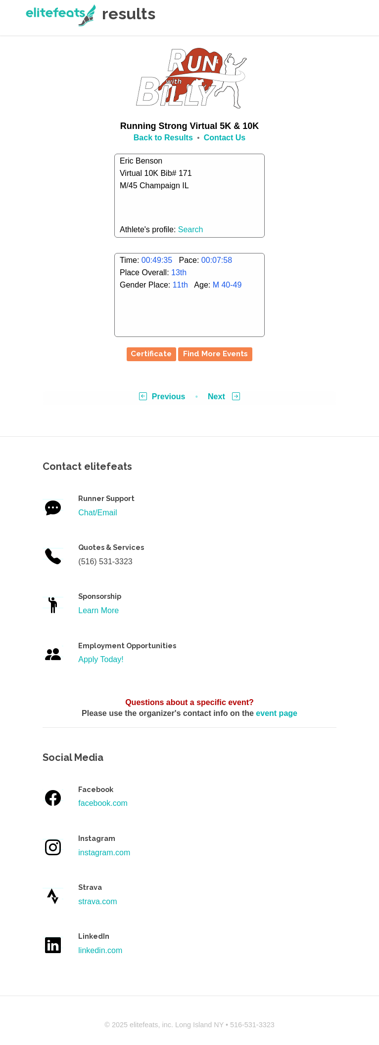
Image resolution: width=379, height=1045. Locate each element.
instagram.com (104, 852)
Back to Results (163, 137)
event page (276, 713)
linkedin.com (100, 950)
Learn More (98, 610)
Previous (162, 396)
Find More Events (215, 353)
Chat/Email (97, 512)
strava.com (97, 901)
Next (224, 396)
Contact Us (224, 137)
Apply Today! (100, 659)
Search (190, 229)
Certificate (151, 353)
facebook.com (103, 803)
